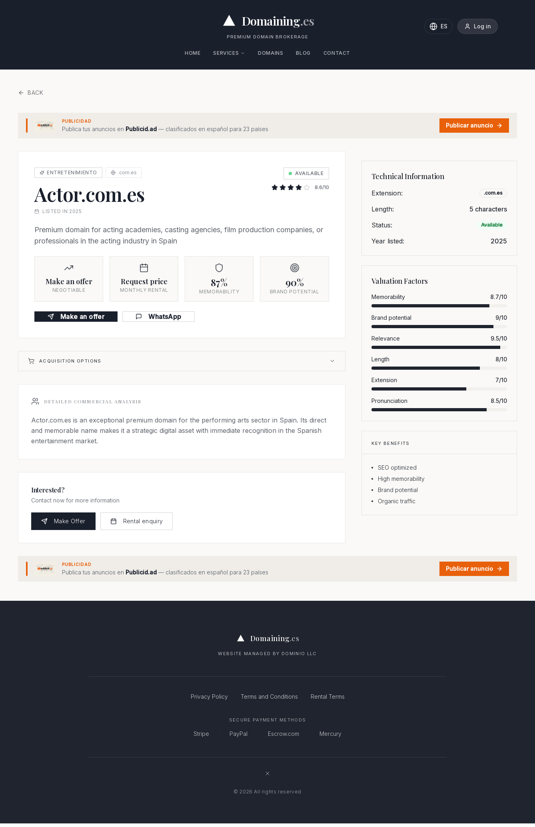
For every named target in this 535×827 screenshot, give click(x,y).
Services (229, 53)
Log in (477, 26)
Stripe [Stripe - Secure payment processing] (201, 733)
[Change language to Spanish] (438, 26)
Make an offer (76, 317)
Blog (303, 53)
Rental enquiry (136, 521)
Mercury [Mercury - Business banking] (330, 733)
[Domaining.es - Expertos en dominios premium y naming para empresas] (267, 21)
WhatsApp (158, 317)
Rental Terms (328, 696)
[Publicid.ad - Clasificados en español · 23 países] (267, 125)
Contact (336, 53)
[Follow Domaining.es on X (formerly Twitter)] (267, 773)
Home (192, 53)
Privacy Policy (209, 696)
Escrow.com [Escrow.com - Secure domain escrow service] (283, 733)
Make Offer (63, 521)
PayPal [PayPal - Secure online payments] (239, 733)
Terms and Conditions (269, 696)
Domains (270, 53)
